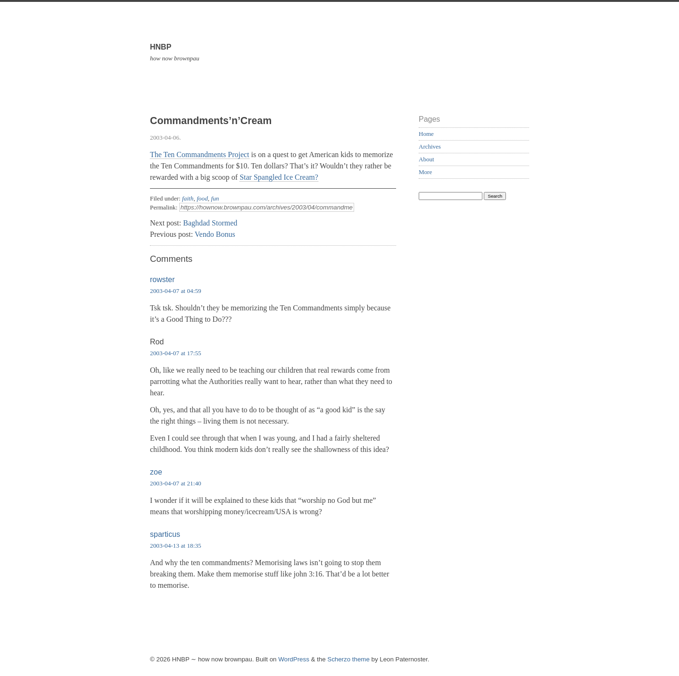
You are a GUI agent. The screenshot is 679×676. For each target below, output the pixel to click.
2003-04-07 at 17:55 (175, 353)
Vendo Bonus (215, 234)
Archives (430, 146)
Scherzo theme (348, 659)
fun (215, 198)
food (202, 198)
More (425, 171)
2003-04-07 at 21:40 (175, 483)
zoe (156, 472)
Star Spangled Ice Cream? (279, 177)
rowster (162, 279)
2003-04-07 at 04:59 (175, 290)
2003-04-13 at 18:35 (175, 545)
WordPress (293, 659)
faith (187, 198)
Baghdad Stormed (210, 223)
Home (426, 133)
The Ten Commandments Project (199, 154)
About (426, 159)
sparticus (165, 534)
